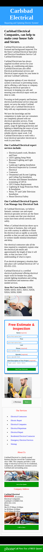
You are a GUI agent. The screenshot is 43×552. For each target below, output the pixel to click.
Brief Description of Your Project (21, 360)
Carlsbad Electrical (21, 14)
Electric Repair (16, 421)
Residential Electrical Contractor (23, 437)
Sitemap (14, 445)
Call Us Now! (21, 528)
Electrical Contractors (19, 417)
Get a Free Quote (21, 485)
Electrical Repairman (18, 429)
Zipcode (21, 354)
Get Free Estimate (21, 370)
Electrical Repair (17, 433)
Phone (21, 348)
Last (21, 345)
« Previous (17, 403)
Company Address (21, 490)
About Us (22, 453)
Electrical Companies (18, 425)
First (21, 339)
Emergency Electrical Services (22, 441)
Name (21, 333)
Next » (27, 403)
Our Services (21, 411)
